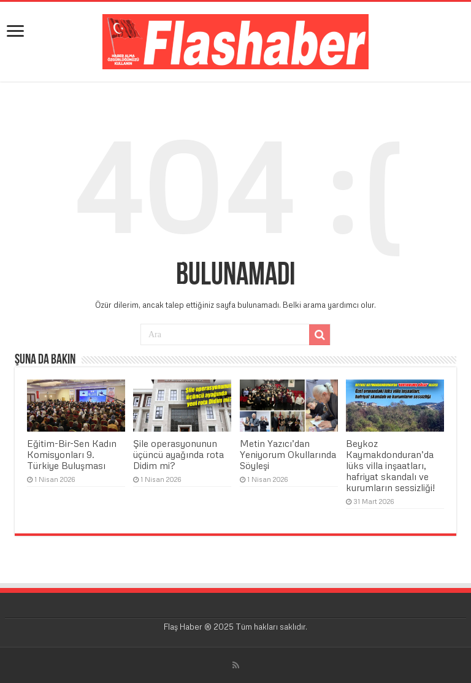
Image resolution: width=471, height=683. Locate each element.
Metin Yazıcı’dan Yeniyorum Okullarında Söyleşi (288, 454)
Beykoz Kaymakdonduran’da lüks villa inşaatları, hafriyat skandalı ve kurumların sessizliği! (390, 465)
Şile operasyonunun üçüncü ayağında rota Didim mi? (178, 454)
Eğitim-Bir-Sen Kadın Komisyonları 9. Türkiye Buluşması (72, 454)
